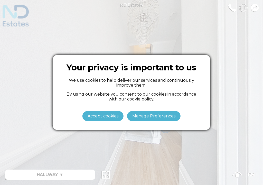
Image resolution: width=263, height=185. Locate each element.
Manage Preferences (153, 116)
